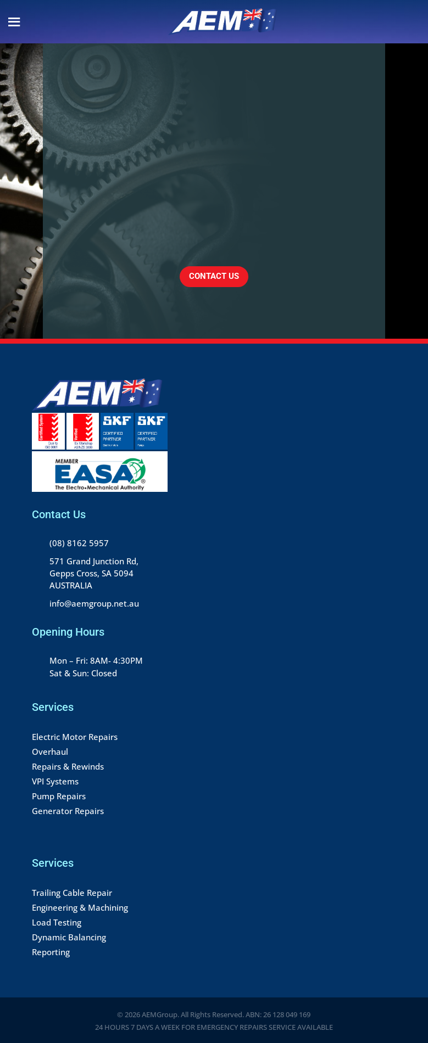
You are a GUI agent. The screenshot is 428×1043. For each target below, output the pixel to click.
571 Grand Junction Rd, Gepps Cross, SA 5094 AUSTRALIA (93, 573)
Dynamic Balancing (69, 937)
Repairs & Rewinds (68, 766)
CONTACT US (214, 276)
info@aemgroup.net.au (94, 603)
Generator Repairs (68, 810)
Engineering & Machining (80, 907)
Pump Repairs (59, 795)
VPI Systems (55, 781)
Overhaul (50, 751)
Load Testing (56, 922)
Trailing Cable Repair (72, 892)
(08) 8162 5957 (79, 542)
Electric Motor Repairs (75, 736)
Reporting (51, 951)
